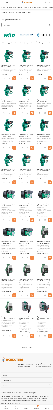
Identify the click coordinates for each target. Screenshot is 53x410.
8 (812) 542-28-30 (44, 364)
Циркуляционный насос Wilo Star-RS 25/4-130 (43, 170)
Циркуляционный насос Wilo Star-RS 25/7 (8, 135)
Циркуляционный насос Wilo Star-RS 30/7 (26, 135)
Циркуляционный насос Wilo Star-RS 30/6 (43, 66)
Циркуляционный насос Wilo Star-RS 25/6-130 (8, 170)
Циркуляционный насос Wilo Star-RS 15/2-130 (26, 170)
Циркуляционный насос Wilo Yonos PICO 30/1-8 (8, 317)
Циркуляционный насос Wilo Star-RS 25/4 (26, 100)
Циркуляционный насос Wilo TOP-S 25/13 (26, 242)
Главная (4, 12)
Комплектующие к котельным (32, 7)
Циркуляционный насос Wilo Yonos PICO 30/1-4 (43, 242)
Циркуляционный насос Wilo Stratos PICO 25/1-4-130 (26, 318)
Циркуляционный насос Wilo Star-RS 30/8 (8, 100)
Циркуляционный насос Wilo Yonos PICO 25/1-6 (8, 280)
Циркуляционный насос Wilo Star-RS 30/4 (26, 66)
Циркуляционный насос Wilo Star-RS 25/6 (43, 100)
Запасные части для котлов (14, 7)
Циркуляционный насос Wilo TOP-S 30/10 (8, 242)
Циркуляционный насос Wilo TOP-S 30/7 (26, 204)
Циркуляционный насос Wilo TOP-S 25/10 (43, 204)
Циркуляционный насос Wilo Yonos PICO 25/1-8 (43, 280)
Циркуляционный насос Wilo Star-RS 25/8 (8, 66)
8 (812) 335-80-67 (25, 364)
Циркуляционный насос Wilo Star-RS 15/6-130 (43, 135)
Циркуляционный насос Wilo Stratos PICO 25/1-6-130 (44, 318)
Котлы (3, 7)
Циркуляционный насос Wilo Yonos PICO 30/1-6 (26, 280)
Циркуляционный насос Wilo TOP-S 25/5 (8, 204)
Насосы (45, 7)
